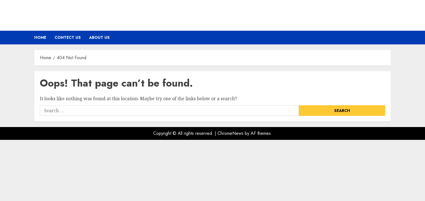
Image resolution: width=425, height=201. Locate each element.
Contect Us (68, 37)
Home (40, 37)
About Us (99, 37)
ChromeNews (230, 133)
